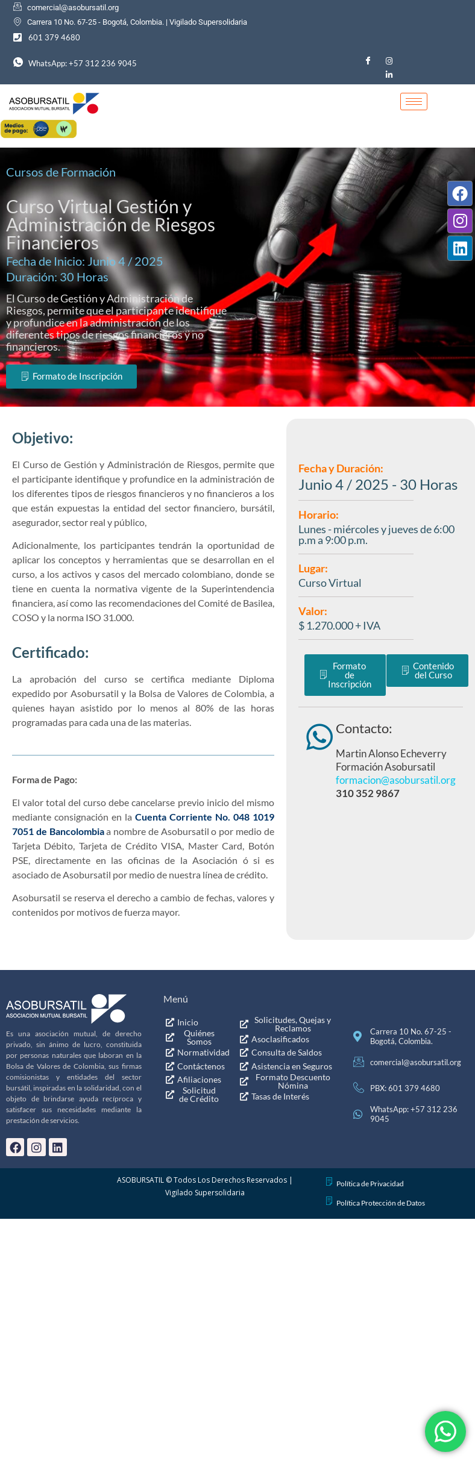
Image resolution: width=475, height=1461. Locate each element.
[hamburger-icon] (413, 101)
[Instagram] (389, 60)
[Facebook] (368, 61)
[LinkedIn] (389, 74)
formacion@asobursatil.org (396, 933)
